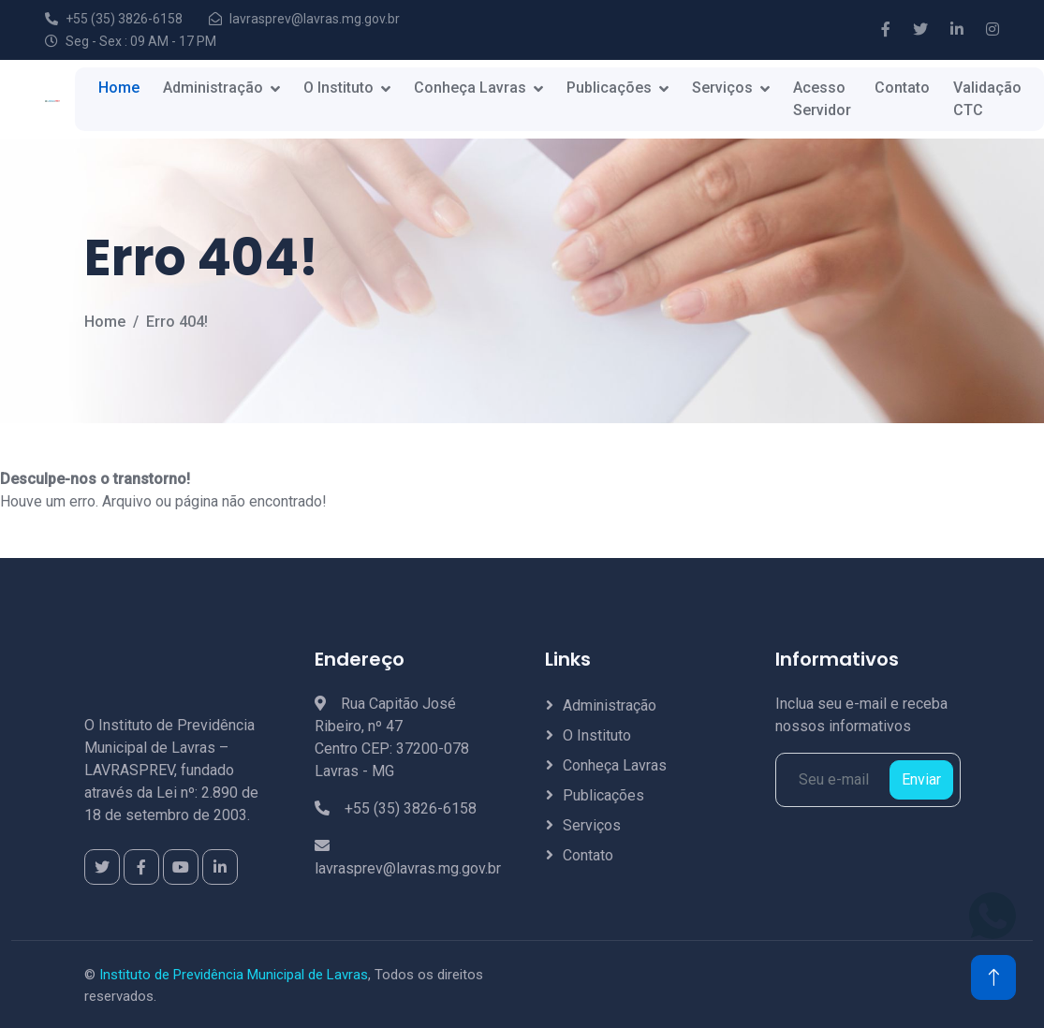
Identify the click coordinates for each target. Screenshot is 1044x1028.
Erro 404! (177, 321)
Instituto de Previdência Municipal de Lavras (233, 974)
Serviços (722, 87)
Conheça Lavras (470, 87)
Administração (213, 87)
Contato (902, 87)
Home (119, 87)
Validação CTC (987, 99)
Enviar (921, 779)
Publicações (609, 87)
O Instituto (338, 87)
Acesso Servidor (822, 99)
